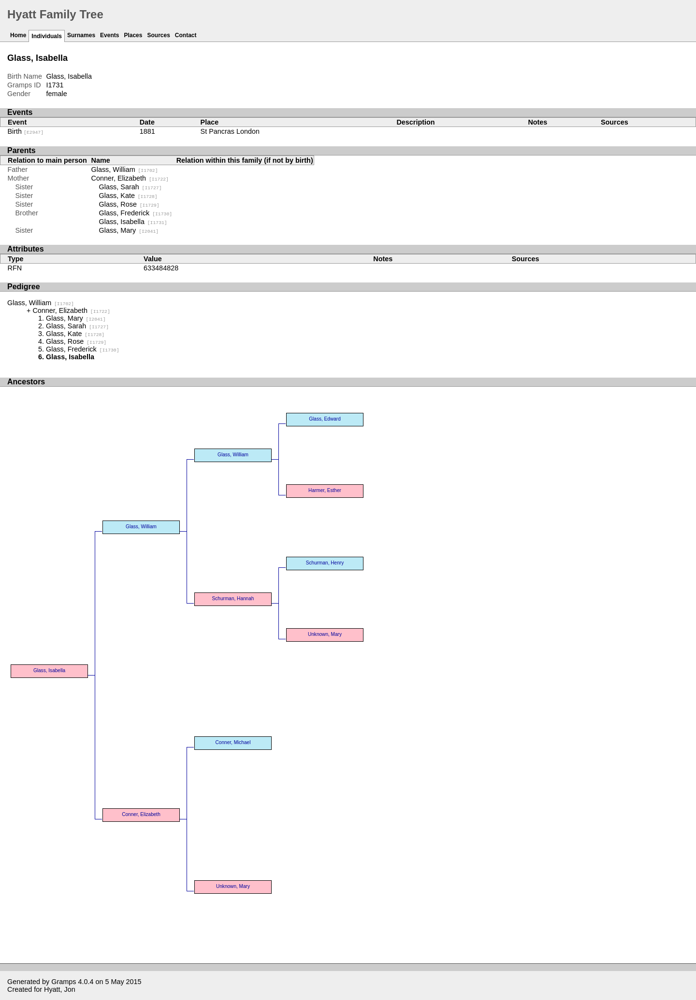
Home (18, 35)
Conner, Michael (233, 742)
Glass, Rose (129, 204)
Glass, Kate (128, 195)
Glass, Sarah (130, 187)
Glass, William (124, 169)
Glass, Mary (129, 230)
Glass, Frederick (136, 213)
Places (133, 35)
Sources (158, 35)
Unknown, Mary (325, 634)
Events (109, 35)
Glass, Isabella (133, 221)
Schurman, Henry (325, 562)
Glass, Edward (325, 419)
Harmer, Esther (324, 490)
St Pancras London (229, 131)
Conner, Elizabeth (130, 178)
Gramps (63, 982)
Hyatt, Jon (59, 989)
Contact (186, 35)
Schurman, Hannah (233, 598)
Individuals (46, 36)
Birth (26, 131)
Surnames (81, 35)
